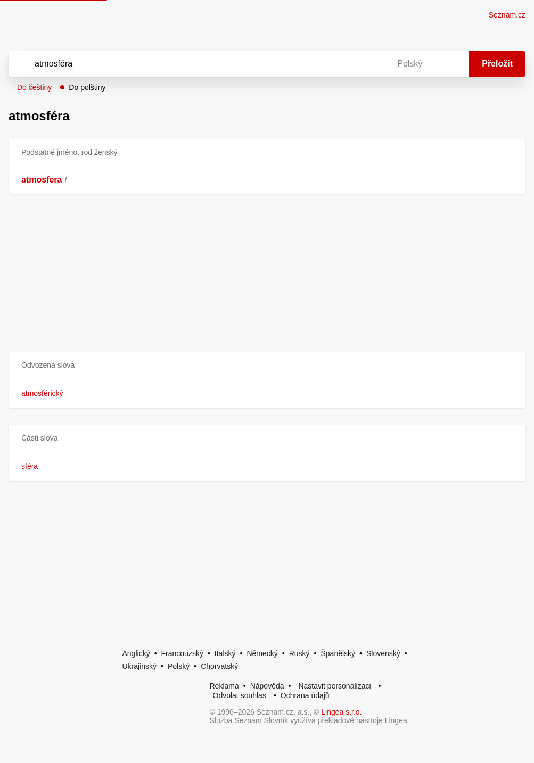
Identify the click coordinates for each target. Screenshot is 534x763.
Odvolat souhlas (239, 695)
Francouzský (182, 653)
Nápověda (267, 686)
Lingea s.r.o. (341, 712)
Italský (225, 653)
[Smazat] (325, 64)
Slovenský (383, 653)
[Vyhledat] (174, 64)
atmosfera (41, 179)
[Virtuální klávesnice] (348, 64)
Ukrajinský (139, 666)
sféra (29, 466)
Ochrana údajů (305, 695)
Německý (262, 653)
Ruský (299, 653)
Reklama (224, 686)
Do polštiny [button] (87, 87)
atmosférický (42, 393)
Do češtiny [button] (34, 87)
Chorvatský (219, 666)
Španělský (338, 653)
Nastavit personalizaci (334, 686)
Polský (179, 666)
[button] (267, 365)
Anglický (136, 653)
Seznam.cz (507, 15)
